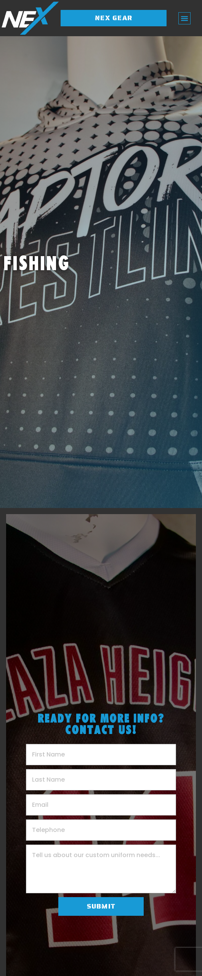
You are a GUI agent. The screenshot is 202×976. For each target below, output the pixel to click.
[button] (184, 18)
